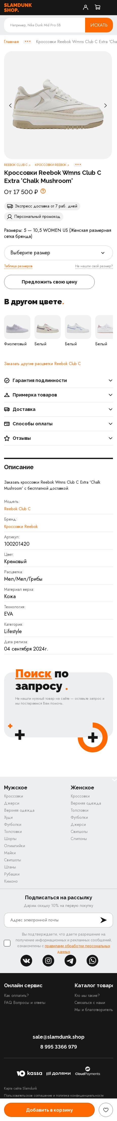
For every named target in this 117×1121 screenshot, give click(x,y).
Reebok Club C (17, 509)
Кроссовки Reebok (21, 526)
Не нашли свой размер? (94, 266)
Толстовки (13, 831)
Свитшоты (12, 860)
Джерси (11, 803)
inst (48, 960)
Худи (8, 817)
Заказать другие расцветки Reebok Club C (42, 364)
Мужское (15, 788)
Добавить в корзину (49, 1110)
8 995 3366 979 (58, 1047)
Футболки (12, 824)
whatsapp (92, 960)
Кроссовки (13, 796)
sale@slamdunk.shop (58, 1037)
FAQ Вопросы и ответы (24, 1002)
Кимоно (11, 881)
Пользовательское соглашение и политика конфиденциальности (54, 1095)
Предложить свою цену (49, 281)
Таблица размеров (18, 266)
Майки (10, 853)
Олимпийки (14, 846)
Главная (11, 42)
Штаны (10, 867)
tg (70, 960)
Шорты (10, 839)
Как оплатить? (16, 995)
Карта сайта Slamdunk (20, 1088)
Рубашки (11, 874)
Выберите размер (30, 252)
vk (26, 960)
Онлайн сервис (23, 985)
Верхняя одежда (19, 810)
